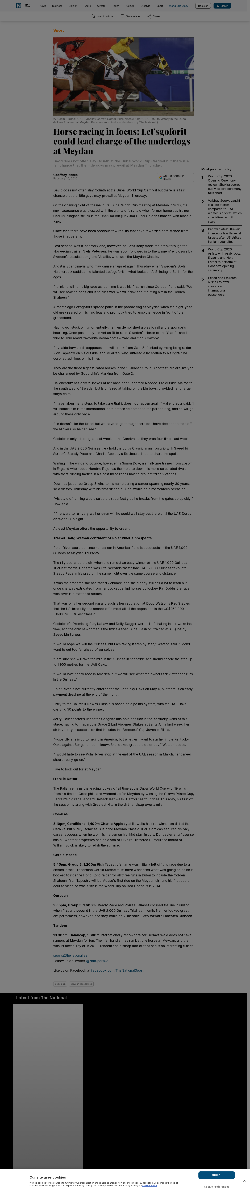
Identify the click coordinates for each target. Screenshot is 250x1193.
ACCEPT (217, 1175)
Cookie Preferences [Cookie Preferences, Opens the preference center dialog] (216, 1186)
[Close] (244, 1180)
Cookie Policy (149, 1185)
